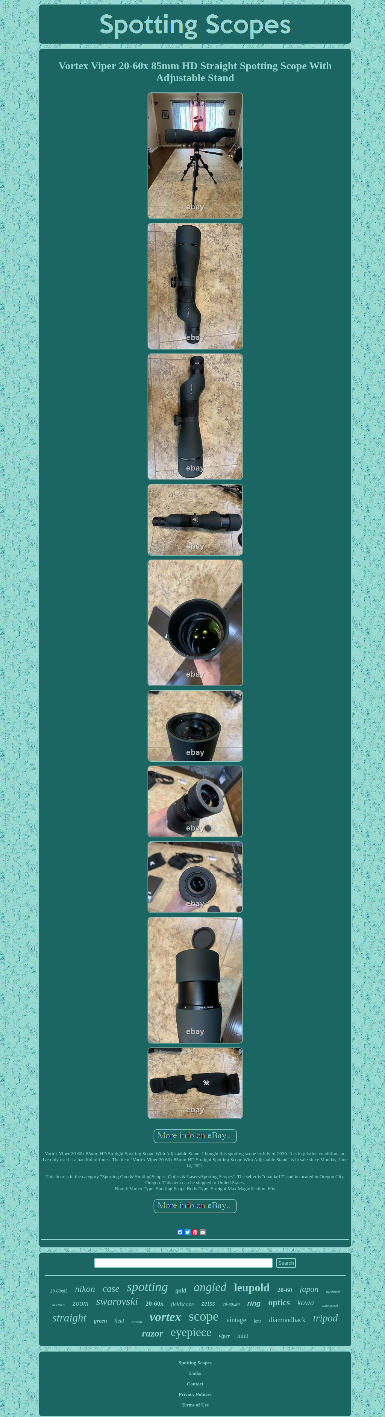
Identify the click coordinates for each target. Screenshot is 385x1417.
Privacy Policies (195, 1394)
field (119, 1321)
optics (279, 1302)
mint (242, 1335)
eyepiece (191, 1332)
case (111, 1288)
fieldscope (182, 1304)
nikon (85, 1289)
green (100, 1321)
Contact (195, 1384)
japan (309, 1289)
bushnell (333, 1291)
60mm (137, 1322)
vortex (165, 1317)
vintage (236, 1320)
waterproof (329, 1305)
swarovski (117, 1301)
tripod (325, 1318)
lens (258, 1321)
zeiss (208, 1303)
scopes (58, 1304)
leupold (252, 1287)
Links (195, 1373)
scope (204, 1316)
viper (224, 1336)
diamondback (287, 1320)
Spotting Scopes (195, 1362)
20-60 (284, 1290)
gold (181, 1290)
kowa (305, 1302)
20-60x (155, 1303)
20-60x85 (59, 1291)
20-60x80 (231, 1304)
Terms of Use (195, 1405)
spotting (147, 1287)
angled (210, 1287)
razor (152, 1333)
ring (254, 1303)
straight (69, 1318)
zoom (80, 1303)
